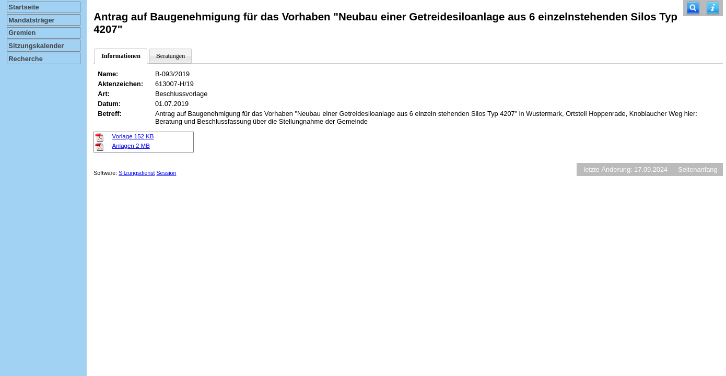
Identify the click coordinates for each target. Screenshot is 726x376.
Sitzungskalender (36, 46)
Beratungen (170, 56)
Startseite (23, 7)
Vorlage (133, 136)
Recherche (25, 59)
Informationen (120, 56)
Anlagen (131, 146)
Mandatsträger (31, 20)
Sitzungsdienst (137, 173)
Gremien (22, 33)
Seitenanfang (697, 169)
